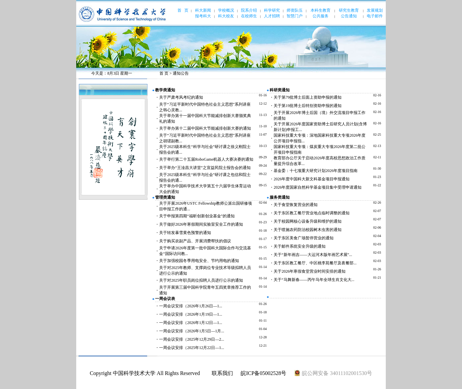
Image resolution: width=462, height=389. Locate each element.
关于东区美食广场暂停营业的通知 (304, 238)
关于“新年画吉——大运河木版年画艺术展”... (313, 254)
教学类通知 (165, 90)
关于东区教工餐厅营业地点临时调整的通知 (311, 213)
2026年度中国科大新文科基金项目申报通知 (311, 179)
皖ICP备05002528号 (263, 373)
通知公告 (181, 73)
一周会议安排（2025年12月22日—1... (191, 347)
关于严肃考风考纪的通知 (181, 97)
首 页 (163, 73)
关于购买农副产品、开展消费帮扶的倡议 (195, 241)
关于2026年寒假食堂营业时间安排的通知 (310, 271)
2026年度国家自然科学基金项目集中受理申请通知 (317, 187)
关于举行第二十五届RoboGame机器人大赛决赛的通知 (206, 159)
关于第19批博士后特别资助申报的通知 (308, 105)
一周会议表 (165, 298)
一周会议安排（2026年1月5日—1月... (191, 331)
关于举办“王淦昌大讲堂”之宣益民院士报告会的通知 (205, 167)
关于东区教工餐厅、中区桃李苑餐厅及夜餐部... (315, 263)
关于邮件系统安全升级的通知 (300, 246)
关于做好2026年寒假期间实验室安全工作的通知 (201, 224)
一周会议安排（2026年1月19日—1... (190, 314)
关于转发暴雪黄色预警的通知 (185, 232)
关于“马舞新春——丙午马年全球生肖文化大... (314, 279)
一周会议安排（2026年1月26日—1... (190, 306)
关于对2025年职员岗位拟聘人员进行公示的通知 (201, 280)
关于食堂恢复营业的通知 (296, 204)
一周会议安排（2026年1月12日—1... (190, 322)
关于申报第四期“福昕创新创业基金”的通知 (197, 216)
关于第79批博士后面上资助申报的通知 (308, 97)
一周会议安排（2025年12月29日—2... (191, 339)
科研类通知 (280, 90)
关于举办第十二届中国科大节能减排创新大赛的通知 (205, 128)
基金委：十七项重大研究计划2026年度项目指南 (315, 170)
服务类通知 (280, 197)
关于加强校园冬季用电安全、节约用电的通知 (199, 260)
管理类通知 (165, 197)
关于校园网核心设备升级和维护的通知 (308, 221)
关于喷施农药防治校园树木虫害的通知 (308, 229)
